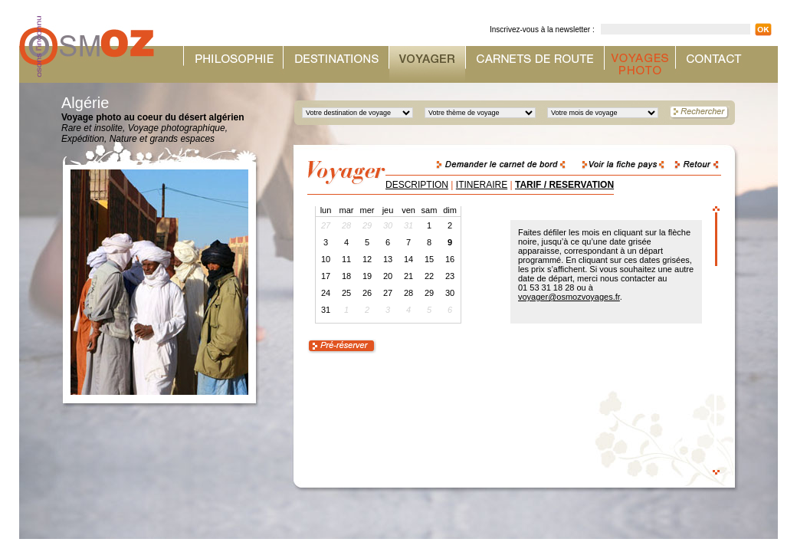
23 (449, 276)
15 (429, 259)
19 (367, 276)
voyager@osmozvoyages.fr (569, 296)
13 (387, 259)
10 (325, 259)
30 (449, 292)
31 (325, 309)
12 (367, 259)
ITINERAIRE (481, 184)
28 (408, 292)
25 (346, 292)
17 (325, 276)
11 (346, 259)
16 (449, 259)
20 (387, 276)
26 (367, 292)
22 (429, 276)
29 (429, 292)
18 (346, 276)
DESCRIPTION (416, 184)
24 (325, 292)
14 (408, 259)
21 (408, 276)
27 (387, 292)
